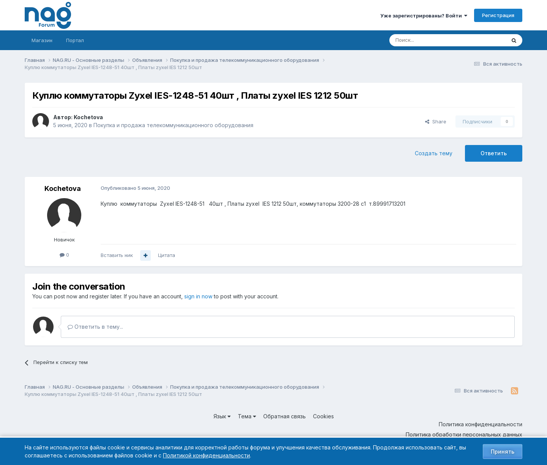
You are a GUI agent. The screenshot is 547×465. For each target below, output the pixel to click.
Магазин (42, 40)
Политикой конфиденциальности (206, 455)
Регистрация (498, 15)
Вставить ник (117, 255)
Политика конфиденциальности (480, 424)
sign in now (198, 296)
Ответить (494, 153)
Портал (75, 40)
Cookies (323, 416)
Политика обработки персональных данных (464, 434)
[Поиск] (426, 40)
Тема (247, 416)
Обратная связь (284, 416)
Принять (502, 451)
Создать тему (433, 153)
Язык (222, 416)
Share (435, 121)
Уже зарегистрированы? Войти (423, 16)
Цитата (166, 255)
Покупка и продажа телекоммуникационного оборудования (173, 125)
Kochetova (88, 117)
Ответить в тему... (95, 326)
